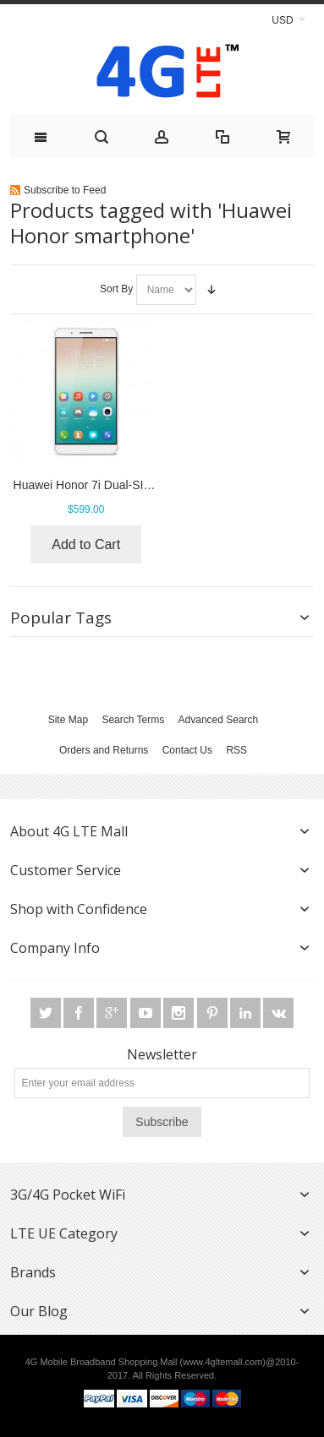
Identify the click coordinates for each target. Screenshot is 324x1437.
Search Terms (133, 720)
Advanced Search (218, 720)
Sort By (116, 289)
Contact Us (187, 750)
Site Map (68, 720)
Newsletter (162, 1054)
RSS (236, 750)
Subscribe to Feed (65, 190)
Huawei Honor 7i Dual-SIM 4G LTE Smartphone (139, 485)
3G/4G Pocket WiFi (67, 1194)
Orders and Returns (103, 750)
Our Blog (39, 1311)
